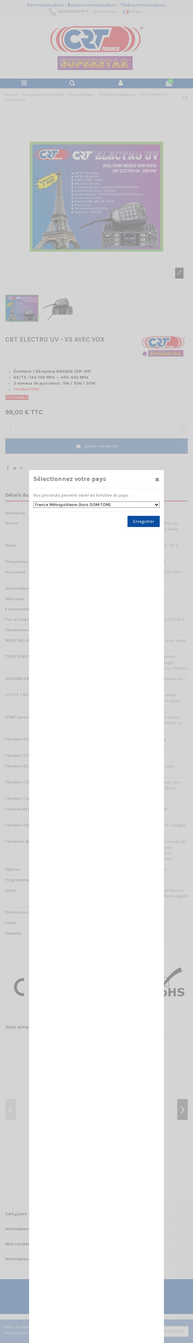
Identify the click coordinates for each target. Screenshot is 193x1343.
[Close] (157, 482)
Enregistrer (143, 525)
